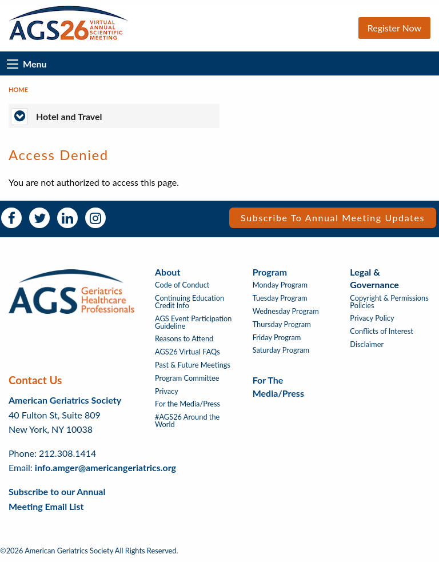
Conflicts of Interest (381, 331)
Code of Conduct (182, 285)
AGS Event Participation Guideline (193, 322)
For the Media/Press (187, 404)
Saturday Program (281, 350)
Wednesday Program (286, 311)
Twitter (39, 217)
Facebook (11, 217)
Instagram (95, 217)
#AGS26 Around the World (187, 420)
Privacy (166, 391)
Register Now (394, 27)
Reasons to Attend (184, 338)
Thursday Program (282, 324)
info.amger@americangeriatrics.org (105, 467)
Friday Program (277, 337)
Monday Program (280, 285)
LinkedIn (67, 217)
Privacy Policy (372, 318)
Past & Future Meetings (192, 365)
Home (18, 89)
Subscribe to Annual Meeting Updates (333, 217)
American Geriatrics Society (65, 399)
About (167, 271)
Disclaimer (367, 344)
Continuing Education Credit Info (189, 301)
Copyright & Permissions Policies (389, 301)
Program (270, 271)
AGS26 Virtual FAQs (187, 352)
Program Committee (187, 378)
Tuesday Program (280, 298)
